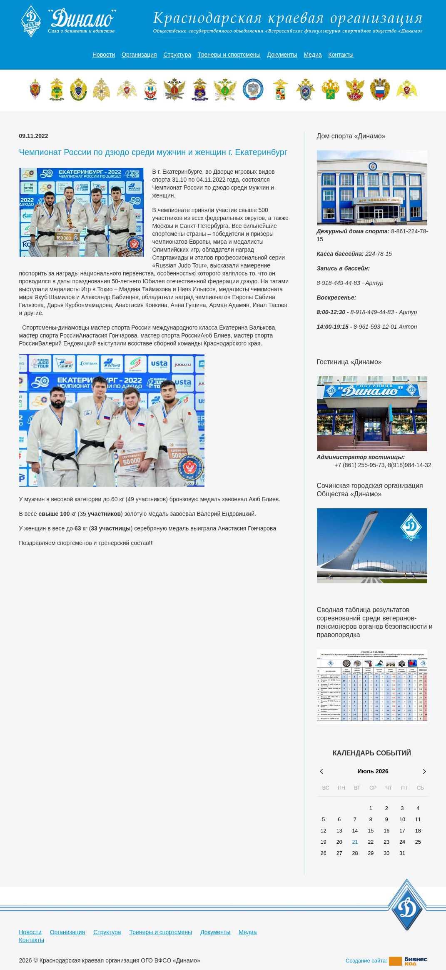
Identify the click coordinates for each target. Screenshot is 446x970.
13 (339, 831)
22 (371, 842)
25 (418, 842)
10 (402, 819)
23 (386, 842)
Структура (177, 54)
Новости (103, 54)
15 (371, 831)
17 (402, 831)
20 (339, 842)
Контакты (340, 54)
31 (402, 853)
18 (418, 831)
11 (418, 819)
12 (323, 831)
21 (355, 842)
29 (371, 853)
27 (339, 853)
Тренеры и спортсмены (229, 54)
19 (323, 842)
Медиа (312, 54)
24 (402, 842)
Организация (139, 54)
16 (386, 831)
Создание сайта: (386, 961)
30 (386, 853)
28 (355, 853)
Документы (282, 54)
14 (355, 831)
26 (323, 853)
